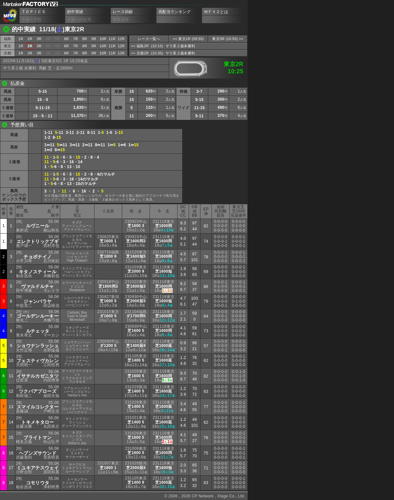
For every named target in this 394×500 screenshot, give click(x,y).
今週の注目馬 (79, 19)
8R (84, 39)
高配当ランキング (174, 11)
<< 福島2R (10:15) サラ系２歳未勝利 (163, 46)
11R (112, 39)
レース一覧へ (149, 39)
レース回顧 (123, 11)
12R (121, 39)
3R (39, 39)
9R (94, 39)
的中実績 (75, 11)
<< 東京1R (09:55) (188, 39)
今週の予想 (32, 19)
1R (21, 39)
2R (30, 39)
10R (102, 39)
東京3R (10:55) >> (227, 39)
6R (66, 39)
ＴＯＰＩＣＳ (34, 11)
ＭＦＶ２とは (216, 11)
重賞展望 (121, 19)
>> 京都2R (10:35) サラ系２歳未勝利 (163, 53)
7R (75, 39)
